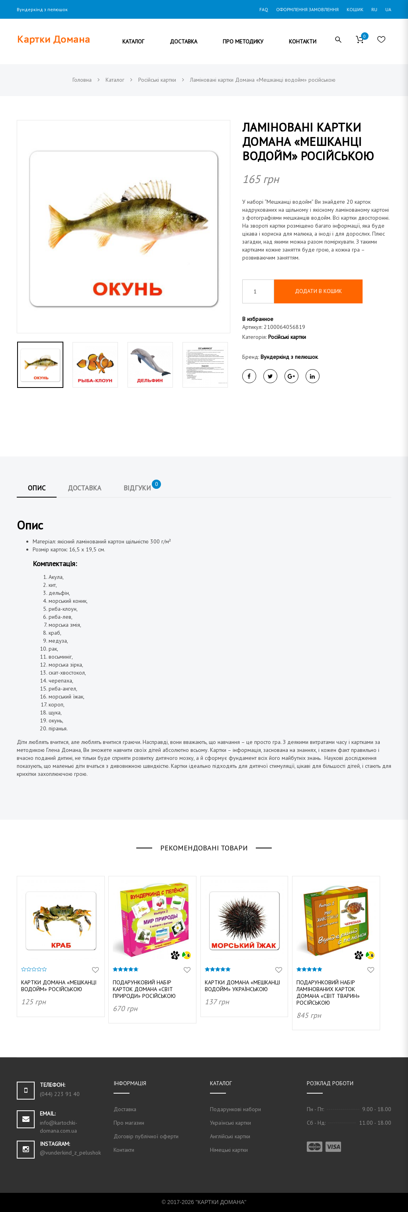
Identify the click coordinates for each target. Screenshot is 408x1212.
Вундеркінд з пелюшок (289, 356)
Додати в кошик (318, 291)
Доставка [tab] (84, 488)
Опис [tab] (36, 488)
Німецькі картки (229, 1149)
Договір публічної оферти (146, 1136)
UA (388, 9)
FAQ (263, 9)
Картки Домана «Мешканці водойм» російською (58, 986)
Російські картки (287, 336)
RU (374, 9)
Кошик (355, 9)
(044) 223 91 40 (60, 1094)
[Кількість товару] (258, 291)
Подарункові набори (235, 1109)
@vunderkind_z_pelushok (70, 1152)
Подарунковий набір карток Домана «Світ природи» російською (144, 989)
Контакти (124, 1149)
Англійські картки (230, 1136)
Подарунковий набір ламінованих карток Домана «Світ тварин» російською (328, 992)
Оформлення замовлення (307, 9)
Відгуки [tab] (142, 486)
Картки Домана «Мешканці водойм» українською (242, 986)
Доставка (125, 1109)
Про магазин (129, 1122)
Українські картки (230, 1122)
